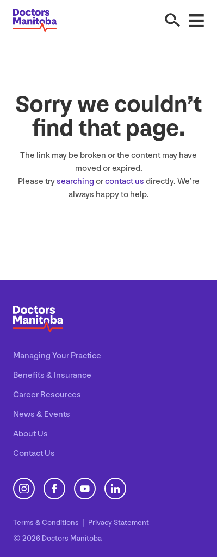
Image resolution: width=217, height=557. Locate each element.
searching (75, 181)
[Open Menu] (196, 20)
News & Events (41, 414)
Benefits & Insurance (52, 375)
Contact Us (34, 453)
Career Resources (47, 395)
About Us (30, 434)
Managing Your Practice (57, 356)
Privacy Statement (118, 522)
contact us (124, 181)
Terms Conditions (46, 522)
